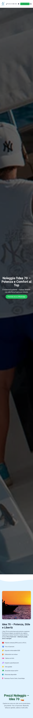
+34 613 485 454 (11, 4)
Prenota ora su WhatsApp (16, 297)
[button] (15, 617)
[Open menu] (31, 4)
